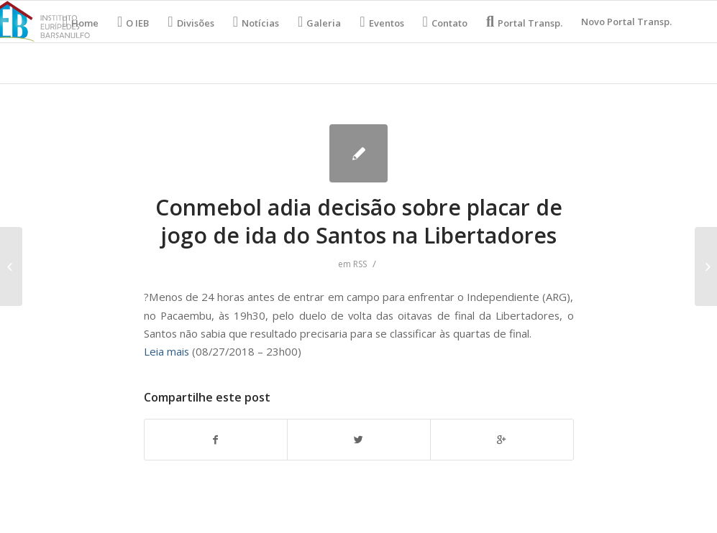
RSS (360, 264)
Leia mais (166, 351)
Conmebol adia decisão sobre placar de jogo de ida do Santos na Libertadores (358, 221)
